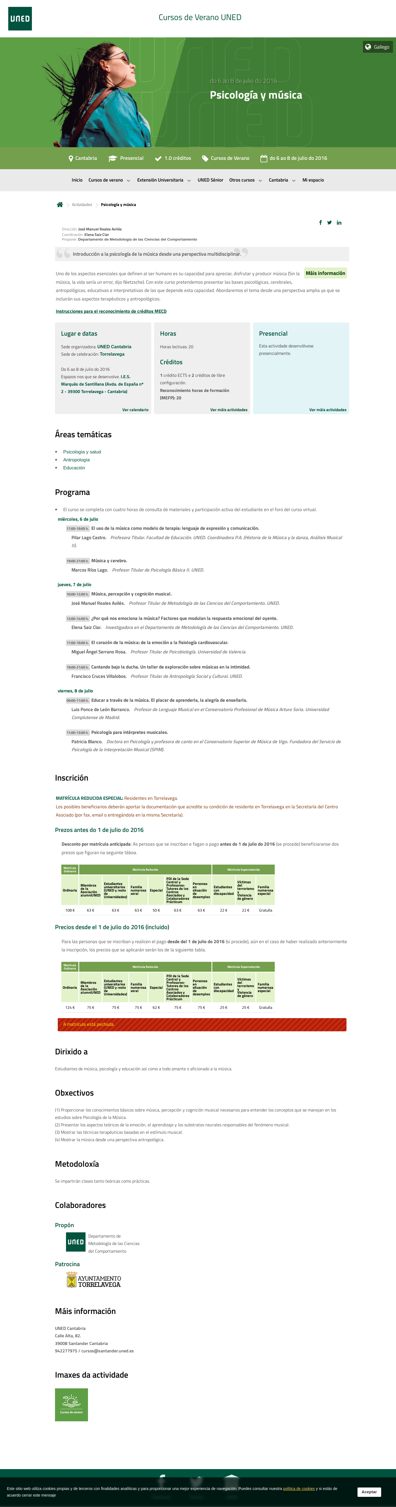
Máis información (325, 273)
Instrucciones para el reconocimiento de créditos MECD (111, 311)
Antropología (76, 460)
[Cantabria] (83, 160)
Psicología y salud (82, 452)
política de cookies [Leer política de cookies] (299, 1488)
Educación (74, 467)
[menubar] (198, 180)
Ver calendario (135, 409)
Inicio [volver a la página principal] (59, 204)
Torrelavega (112, 354)
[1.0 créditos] (173, 160)
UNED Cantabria (114, 346)
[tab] (198, 18)
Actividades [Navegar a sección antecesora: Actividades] (82, 204)
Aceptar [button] (369, 1492)
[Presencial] (126, 160)
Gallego (381, 47)
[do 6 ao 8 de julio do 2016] (294, 160)
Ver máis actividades (229, 409)
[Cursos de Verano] (226, 160)
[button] (320, 222)
